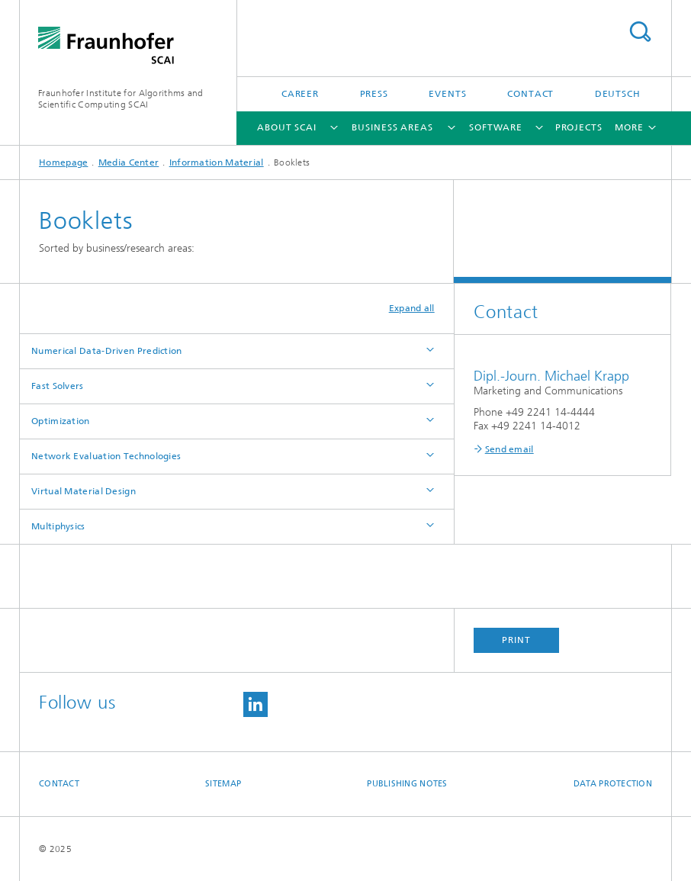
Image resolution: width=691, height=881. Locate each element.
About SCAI (287, 127)
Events (447, 93)
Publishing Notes (407, 784)
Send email (509, 449)
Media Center (128, 162)
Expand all (412, 308)
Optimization (60, 421)
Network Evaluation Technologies (106, 456)
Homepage (63, 162)
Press (374, 93)
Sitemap (223, 784)
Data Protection (613, 784)
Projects (579, 127)
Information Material (216, 162)
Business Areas (392, 127)
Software (495, 127)
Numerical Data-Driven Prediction (106, 351)
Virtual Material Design (83, 491)
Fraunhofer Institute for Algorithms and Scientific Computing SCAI (121, 99)
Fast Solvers (57, 386)
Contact (530, 93)
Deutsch (618, 93)
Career (300, 93)
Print (516, 640)
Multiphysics (58, 526)
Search (640, 31)
